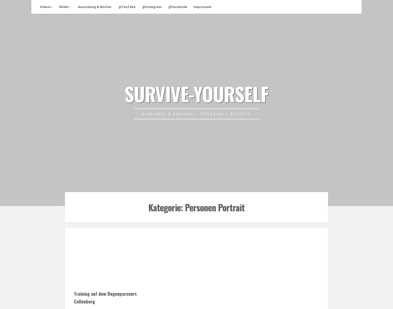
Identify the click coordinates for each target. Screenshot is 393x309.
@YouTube (127, 7)
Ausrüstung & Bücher (95, 7)
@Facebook (177, 7)
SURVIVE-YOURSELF (196, 93)
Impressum (202, 7)
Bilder (64, 7)
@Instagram (152, 7)
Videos (45, 7)
